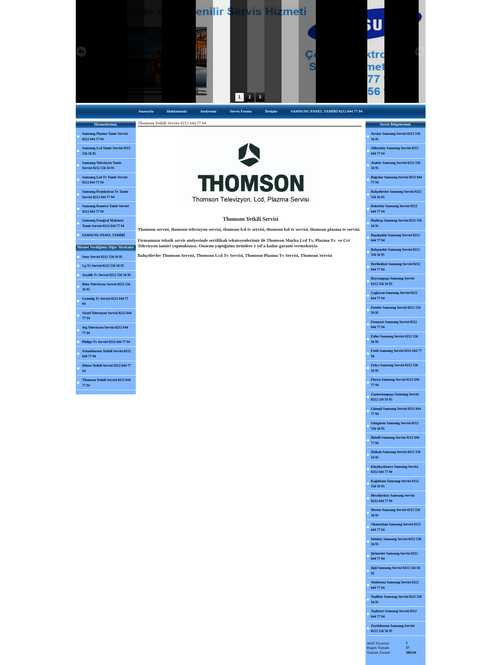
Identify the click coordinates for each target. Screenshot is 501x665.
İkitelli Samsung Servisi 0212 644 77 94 (395, 440)
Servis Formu (241, 111)
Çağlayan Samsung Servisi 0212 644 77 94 (394, 295)
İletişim (271, 111)
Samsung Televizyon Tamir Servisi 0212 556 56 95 (102, 165)
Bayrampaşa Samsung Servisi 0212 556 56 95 (393, 281)
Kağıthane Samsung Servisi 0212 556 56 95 (395, 483)
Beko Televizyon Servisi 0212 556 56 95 (106, 287)
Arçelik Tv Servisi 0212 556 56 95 (106, 275)
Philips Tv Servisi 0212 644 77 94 (106, 342)
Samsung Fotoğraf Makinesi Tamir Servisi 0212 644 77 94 (103, 223)
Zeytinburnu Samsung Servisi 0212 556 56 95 (393, 628)
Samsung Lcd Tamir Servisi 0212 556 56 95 (106, 150)
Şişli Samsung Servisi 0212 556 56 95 (395, 570)
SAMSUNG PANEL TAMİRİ (103, 235)
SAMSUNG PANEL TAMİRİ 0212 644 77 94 (326, 111)
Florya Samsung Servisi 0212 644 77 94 (395, 382)
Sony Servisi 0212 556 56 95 (102, 257)
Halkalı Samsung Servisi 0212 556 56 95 (395, 454)
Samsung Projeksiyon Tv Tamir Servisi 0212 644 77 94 (105, 194)
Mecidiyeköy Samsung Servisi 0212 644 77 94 (393, 498)
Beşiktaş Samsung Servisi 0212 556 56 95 (396, 223)
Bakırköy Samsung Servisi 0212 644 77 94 (394, 208)
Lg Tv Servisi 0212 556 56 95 (103, 266)
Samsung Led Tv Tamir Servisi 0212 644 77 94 (105, 180)
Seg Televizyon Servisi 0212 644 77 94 (105, 330)
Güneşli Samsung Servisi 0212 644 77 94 (396, 411)
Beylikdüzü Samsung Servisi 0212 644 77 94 (395, 266)
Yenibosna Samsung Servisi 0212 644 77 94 (395, 585)
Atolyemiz (208, 111)
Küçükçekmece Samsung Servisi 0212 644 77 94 (394, 469)
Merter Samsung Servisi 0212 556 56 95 (395, 512)
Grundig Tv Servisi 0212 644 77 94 (105, 301)
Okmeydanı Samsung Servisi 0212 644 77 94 (396, 527)
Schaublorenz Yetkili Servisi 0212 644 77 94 (106, 353)
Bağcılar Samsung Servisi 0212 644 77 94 (396, 180)
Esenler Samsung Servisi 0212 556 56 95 (396, 310)
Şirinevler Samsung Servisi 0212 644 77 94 (394, 556)
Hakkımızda (177, 111)
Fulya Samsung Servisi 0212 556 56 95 (394, 367)
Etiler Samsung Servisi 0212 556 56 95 (394, 339)
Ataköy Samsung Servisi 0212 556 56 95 (395, 165)
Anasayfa (145, 111)
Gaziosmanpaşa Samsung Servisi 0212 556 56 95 (395, 397)
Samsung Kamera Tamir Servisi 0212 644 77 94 (105, 208)
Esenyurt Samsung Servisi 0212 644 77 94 (394, 324)
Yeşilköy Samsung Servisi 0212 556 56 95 (396, 599)
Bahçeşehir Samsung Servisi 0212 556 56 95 (395, 252)
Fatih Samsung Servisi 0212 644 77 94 (396, 353)
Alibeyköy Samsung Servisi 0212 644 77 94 (395, 150)
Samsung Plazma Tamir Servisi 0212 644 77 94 (105, 136)
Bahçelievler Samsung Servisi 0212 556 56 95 (396, 194)
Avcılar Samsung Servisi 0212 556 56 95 (395, 136)
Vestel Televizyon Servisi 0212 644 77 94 (107, 315)
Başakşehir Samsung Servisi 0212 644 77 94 (395, 237)
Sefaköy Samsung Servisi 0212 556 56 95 (396, 541)
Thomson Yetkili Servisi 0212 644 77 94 (106, 382)
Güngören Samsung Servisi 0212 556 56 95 (394, 425)
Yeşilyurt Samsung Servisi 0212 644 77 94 (394, 613)
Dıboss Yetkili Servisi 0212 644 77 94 (106, 368)
